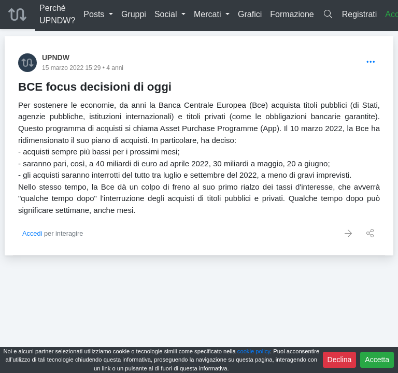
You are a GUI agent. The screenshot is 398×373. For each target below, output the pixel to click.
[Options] (371, 62)
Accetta (377, 359)
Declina (340, 359)
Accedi (32, 233)
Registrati (359, 14)
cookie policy (253, 351)
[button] (98, 14)
